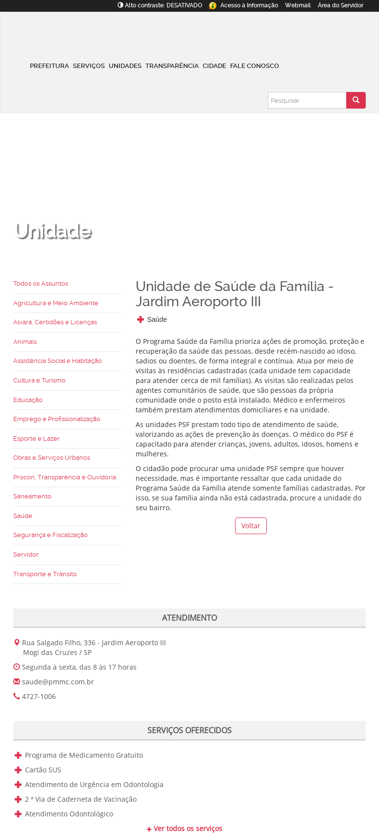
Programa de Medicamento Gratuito (84, 755)
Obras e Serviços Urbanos (51, 457)
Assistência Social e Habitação (57, 360)
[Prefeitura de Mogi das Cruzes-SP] (65, 32)
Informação (243, 5)
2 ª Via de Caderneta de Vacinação (81, 799)
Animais (25, 341)
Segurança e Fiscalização (50, 535)
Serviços (89, 65)
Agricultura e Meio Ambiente (55, 303)
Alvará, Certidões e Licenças (55, 322)
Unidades (125, 65)
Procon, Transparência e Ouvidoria (64, 477)
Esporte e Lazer (36, 438)
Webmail (298, 5)
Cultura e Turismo (39, 380)
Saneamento (32, 496)
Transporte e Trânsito (45, 574)
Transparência (172, 65)
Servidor (340, 5)
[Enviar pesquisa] (356, 100)
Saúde (22, 515)
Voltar (251, 525)
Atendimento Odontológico (69, 813)
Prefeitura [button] (49, 65)
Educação (28, 400)
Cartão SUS (43, 769)
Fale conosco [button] (254, 65)
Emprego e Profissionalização (56, 419)
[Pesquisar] (307, 100)
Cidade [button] (214, 65)
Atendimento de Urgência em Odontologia (94, 784)
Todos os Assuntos (40, 283)
